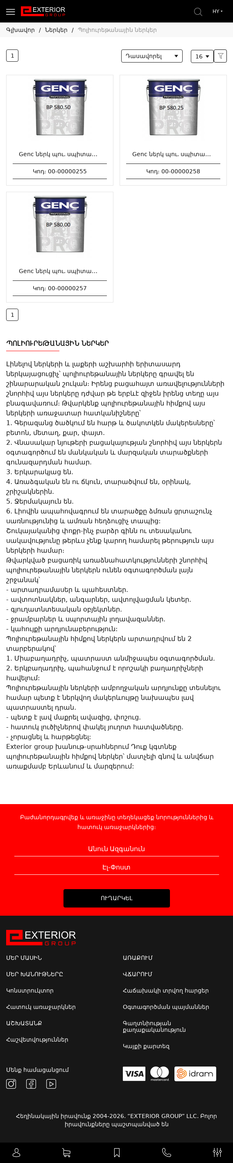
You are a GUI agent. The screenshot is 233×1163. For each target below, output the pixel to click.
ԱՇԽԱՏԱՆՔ (24, 1023)
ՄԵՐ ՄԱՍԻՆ (24, 958)
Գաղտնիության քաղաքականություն (154, 1026)
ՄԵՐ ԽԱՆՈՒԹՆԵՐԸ (34, 974)
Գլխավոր (20, 30)
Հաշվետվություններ (37, 1039)
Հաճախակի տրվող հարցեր (166, 990)
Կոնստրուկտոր (30, 990)
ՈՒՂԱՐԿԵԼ (116, 898)
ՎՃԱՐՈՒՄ (137, 974)
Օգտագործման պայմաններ (166, 1007)
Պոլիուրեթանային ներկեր (117, 30)
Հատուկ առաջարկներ (41, 1007)
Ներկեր (56, 30)
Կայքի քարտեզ (146, 1046)
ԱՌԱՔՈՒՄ (138, 958)
